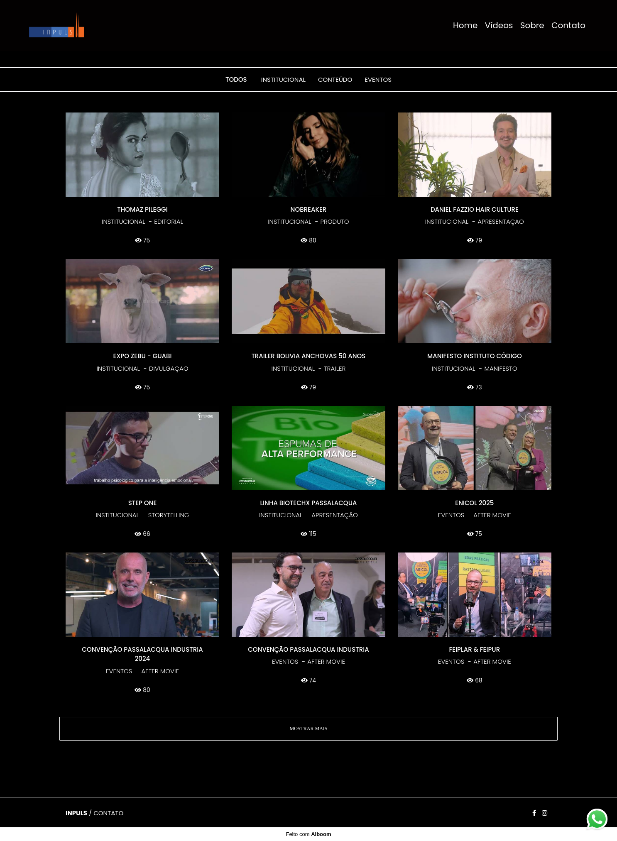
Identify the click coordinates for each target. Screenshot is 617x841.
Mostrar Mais (308, 728)
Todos (236, 79)
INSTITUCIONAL (283, 79)
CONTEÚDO (335, 79)
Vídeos (499, 25)
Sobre (532, 25)
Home (465, 25)
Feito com (308, 834)
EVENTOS (378, 79)
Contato (568, 25)
